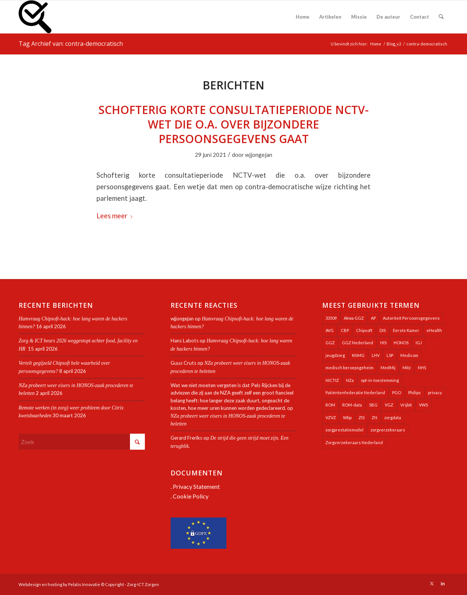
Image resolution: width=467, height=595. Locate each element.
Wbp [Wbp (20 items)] (347, 417)
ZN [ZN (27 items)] (374, 417)
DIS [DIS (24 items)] (382, 330)
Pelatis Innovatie (84, 584)
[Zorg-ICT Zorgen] (35, 16)
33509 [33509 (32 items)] (331, 318)
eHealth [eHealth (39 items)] (434, 330)
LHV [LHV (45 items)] (375, 355)
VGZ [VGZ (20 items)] (389, 404)
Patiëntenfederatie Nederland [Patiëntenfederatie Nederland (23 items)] (355, 392)
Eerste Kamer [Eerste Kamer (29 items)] (406, 330)
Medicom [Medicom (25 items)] (409, 355)
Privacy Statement (196, 486)
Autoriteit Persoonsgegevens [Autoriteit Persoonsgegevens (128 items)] (411, 318)
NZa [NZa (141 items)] (350, 380)
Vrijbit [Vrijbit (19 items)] (406, 404)
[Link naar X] (431, 583)
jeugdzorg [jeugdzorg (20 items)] (335, 355)
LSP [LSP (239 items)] (390, 355)
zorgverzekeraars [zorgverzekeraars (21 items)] (388, 429)
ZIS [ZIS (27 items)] (362, 417)
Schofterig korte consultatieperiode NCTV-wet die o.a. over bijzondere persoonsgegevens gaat (233, 124)
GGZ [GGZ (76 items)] (330, 342)
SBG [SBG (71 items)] (373, 404)
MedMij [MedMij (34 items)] (388, 367)
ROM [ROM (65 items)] (330, 404)
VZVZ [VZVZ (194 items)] (330, 417)
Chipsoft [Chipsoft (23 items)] (364, 330)
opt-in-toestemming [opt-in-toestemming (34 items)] (380, 380)
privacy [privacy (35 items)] (435, 392)
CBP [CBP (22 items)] (345, 330)
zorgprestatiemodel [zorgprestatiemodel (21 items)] (344, 429)
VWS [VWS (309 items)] (423, 404)
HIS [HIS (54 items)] (383, 342)
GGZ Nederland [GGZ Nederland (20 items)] (357, 342)
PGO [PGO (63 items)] (396, 392)
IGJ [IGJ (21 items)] (419, 342)
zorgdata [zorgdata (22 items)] (392, 417)
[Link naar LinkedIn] (442, 583)
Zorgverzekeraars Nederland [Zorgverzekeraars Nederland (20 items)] (354, 442)
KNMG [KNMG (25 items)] (358, 355)
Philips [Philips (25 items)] (414, 392)
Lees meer (114, 216)
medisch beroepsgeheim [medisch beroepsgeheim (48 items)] (349, 367)
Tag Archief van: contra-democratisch (71, 43)
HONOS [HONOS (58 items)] (401, 342)
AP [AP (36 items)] (373, 318)
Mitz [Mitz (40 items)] (407, 367)
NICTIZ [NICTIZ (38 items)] (332, 380)
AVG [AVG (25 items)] (329, 330)
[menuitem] (302, 16)
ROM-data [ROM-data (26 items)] (352, 404)
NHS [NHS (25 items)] (422, 367)
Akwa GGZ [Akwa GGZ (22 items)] (354, 318)
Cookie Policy (191, 496)
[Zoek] (441, 16)
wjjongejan (258, 154)
